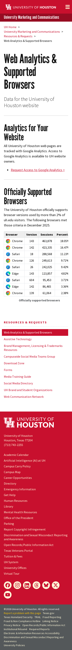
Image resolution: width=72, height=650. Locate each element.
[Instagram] (17, 585)
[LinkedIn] (27, 585)
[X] (56, 585)
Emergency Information (20, 489)
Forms (8, 370)
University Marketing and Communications (31, 17)
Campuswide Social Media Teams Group (29, 356)
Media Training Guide (17, 376)
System (11, 562)
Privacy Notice (12, 625)
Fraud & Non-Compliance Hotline (22, 621)
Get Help (10, 495)
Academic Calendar (16, 455)
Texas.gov (48, 613)
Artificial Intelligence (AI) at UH (25, 460)
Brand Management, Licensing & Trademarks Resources (33, 348)
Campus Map (12, 472)
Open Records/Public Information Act (29, 545)
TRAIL (38, 617)
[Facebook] (8, 585)
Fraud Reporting (52, 617)
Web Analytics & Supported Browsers (28, 332)
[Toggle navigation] (67, 7)
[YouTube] (8, 595)
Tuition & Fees (13, 556)
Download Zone (14, 363)
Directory (10, 483)
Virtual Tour (11, 573)
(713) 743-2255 (13, 445)
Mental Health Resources (20, 512)
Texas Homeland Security (18, 617)
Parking (9, 524)
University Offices (15, 568)
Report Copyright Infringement (25, 529)
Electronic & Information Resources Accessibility (32, 633)
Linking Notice (50, 621)
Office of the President (18, 518)
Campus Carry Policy (17, 466)
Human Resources (15, 501)
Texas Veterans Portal (18, 550)
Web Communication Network (24, 397)
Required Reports (39, 629)
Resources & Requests (18, 36)
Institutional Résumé (15, 629)
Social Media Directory (18, 383)
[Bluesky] (46, 585)
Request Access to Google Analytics (36, 170)
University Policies (14, 645)
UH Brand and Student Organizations (28, 390)
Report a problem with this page (22, 613)
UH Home (10, 27)
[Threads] (36, 585)
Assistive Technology (17, 339)
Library (8, 506)
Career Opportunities (18, 478)
